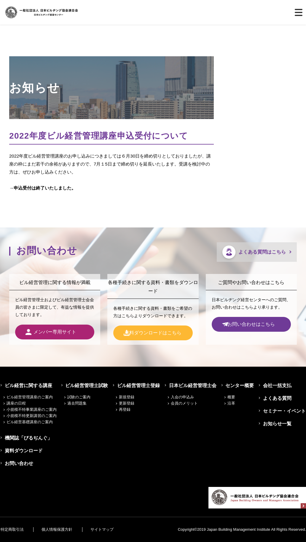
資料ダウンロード (23, 450)
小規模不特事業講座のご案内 (32, 409)
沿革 (232, 403)
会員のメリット (185, 403)
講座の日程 (16, 403)
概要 (232, 397)
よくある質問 (277, 398)
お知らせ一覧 (277, 423)
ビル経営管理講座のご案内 (30, 397)
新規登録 (128, 397)
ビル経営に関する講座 (27, 385)
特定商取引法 (11, 529)
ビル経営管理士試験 (87, 385)
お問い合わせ (18, 463)
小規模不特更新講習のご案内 (32, 415)
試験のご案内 (80, 397)
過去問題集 (78, 403)
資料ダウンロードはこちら (153, 332)
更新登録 (128, 403)
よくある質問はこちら (262, 251)
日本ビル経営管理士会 (193, 385)
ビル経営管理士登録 (138, 385)
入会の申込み (183, 397)
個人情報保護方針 (59, 529)
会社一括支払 (277, 385)
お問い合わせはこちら (251, 324)
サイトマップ (106, 529)
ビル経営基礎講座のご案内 (30, 422)
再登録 (126, 409)
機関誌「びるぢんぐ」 (27, 437)
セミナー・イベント (284, 410)
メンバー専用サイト (55, 331)
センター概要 (240, 385)
